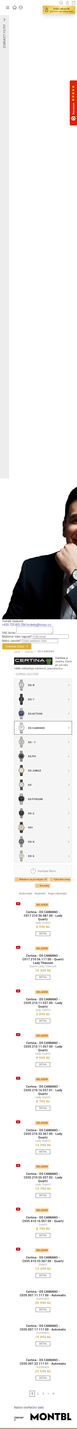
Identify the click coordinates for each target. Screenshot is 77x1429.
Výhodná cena (62, 880)
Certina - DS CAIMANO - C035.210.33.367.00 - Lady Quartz (43, 1135)
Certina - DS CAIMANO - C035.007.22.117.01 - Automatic (43, 1363)
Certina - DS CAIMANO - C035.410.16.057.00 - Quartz (43, 1220)
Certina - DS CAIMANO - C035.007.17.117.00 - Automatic (43, 1328)
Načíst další (36, 1409)
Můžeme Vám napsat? (17, 638)
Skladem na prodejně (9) (33, 880)
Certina (29, 652)
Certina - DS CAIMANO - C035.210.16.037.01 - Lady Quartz (43, 1091)
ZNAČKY (21, 7)
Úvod (17, 652)
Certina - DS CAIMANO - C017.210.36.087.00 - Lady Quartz (43, 916)
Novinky (44, 887)
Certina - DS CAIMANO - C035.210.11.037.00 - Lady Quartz (43, 1004)
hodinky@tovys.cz (38, 625)
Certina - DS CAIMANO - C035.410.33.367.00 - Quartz (43, 1260)
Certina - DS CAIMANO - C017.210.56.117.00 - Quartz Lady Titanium (43, 960)
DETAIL (43, 934)
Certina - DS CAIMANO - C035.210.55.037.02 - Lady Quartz (43, 1178)
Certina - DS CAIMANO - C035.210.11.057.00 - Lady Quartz (43, 1047)
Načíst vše (21, 1409)
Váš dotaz (9, 634)
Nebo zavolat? (12, 642)
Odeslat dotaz (15, 647)
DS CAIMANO (46, 652)
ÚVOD (15, 7)
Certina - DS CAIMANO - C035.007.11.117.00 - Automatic (43, 1294)
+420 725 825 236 (14, 625)
